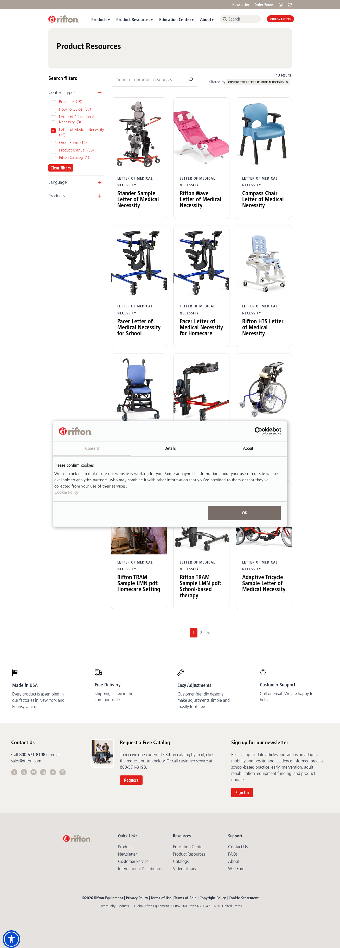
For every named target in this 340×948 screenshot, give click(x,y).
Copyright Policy (213, 897)
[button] (11, 939)
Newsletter (240, 4)
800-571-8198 (280, 19)
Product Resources (133, 19)
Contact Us (238, 846)
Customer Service (133, 861)
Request (131, 780)
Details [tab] (170, 448)
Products (99, 19)
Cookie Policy (66, 492)
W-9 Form (237, 868)
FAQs (233, 854)
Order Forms (264, 4)
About (205, 19)
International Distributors (140, 868)
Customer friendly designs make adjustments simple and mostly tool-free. (203, 700)
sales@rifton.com (26, 760)
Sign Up (242, 792)
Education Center (175, 19)
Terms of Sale (185, 897)
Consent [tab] (92, 448)
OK (244, 512)
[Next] (208, 633)
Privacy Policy (137, 897)
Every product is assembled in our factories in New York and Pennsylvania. (38, 700)
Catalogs (181, 861)
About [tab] (248, 448)
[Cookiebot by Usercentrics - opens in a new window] (258, 431)
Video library (184, 868)
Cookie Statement (244, 897)
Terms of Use (161, 897)
